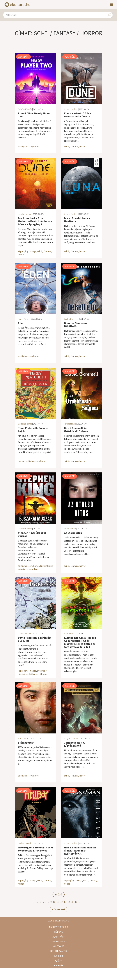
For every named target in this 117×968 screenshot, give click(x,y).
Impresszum (58, 941)
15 (72, 901)
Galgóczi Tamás (25, 109)
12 (61, 901)
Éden (21, 323)
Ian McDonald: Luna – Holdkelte (77, 219)
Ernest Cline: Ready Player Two (34, 115)
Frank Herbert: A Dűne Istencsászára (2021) (77, 115)
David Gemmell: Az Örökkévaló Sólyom (76, 429)
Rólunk (58, 931)
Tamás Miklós (70, 423)
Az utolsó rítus (73, 533)
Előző (58, 894)
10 (54, 901)
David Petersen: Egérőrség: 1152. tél (34, 639)
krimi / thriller (46, 565)
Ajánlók (23, 56)
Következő (58, 909)
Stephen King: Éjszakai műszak (32, 534)
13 (65, 901)
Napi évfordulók (58, 927)
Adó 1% (58, 960)
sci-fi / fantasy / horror (28, 146)
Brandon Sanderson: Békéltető (76, 324)
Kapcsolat (58, 946)
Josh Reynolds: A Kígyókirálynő (74, 744)
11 (58, 901)
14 (69, 901)
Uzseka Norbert (71, 109)
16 (76, 901)
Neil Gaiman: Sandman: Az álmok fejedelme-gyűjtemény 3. (80, 850)
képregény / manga (27, 251)
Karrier (58, 955)
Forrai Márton (24, 319)
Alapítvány (59, 936)
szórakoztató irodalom (28, 569)
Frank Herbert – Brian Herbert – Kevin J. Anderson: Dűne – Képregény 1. (35, 221)
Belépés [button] (58, 965)
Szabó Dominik (70, 319)
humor (21, 461)
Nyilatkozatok (58, 951)
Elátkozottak (26, 742)
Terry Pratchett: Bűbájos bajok (33, 429)
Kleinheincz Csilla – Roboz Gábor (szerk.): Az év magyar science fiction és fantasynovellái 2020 (80, 642)
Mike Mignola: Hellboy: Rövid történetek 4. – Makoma (35, 849)
